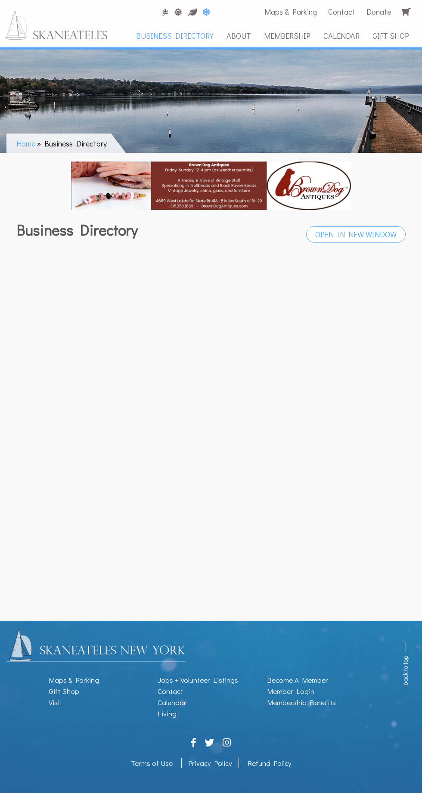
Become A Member (297, 680)
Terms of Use (152, 763)
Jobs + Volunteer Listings (198, 680)
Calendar (341, 36)
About (239, 36)
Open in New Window (356, 234)
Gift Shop (390, 36)
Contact (341, 11)
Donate (378, 11)
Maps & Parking (290, 11)
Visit (55, 702)
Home (25, 143)
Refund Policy (270, 763)
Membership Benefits (301, 702)
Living (167, 713)
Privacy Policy (210, 763)
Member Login (290, 691)
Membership (287, 36)
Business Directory (175, 36)
